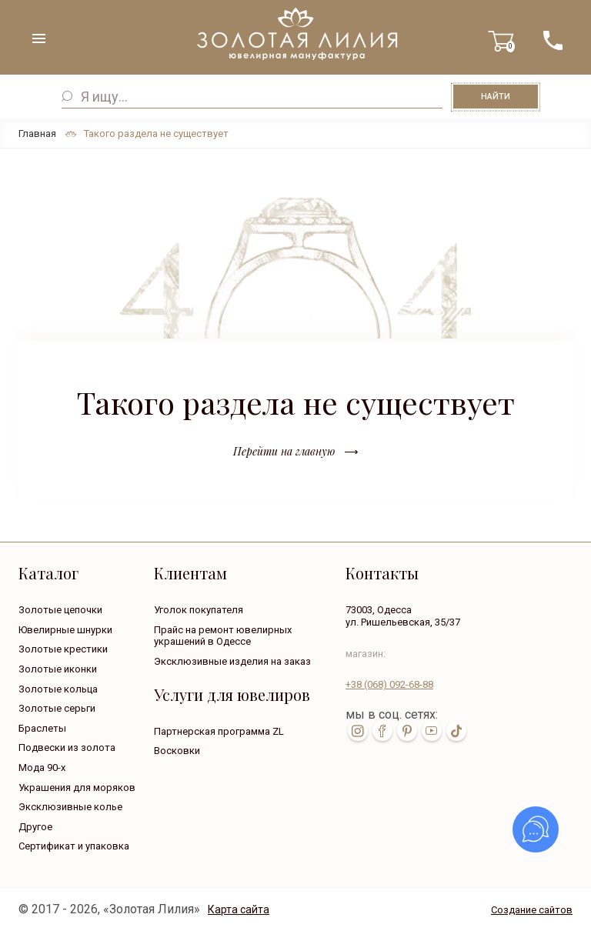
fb (382, 731)
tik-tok (456, 731)
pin (407, 731)
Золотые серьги (56, 708)
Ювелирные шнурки (65, 630)
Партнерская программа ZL (219, 731)
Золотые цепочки (60, 610)
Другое (35, 827)
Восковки (177, 750)
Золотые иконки (57, 669)
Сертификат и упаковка (73, 846)
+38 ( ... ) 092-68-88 (552, 40)
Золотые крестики (63, 649)
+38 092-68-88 (389, 684)
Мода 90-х (41, 767)
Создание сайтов (532, 910)
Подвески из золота (66, 747)
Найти (495, 97)
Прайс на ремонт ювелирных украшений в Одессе (223, 636)
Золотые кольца (58, 689)
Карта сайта (238, 909)
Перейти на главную (284, 451)
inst (358, 731)
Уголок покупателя (198, 610)
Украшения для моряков (76, 787)
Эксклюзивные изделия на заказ (232, 661)
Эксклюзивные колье (70, 807)
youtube (432, 731)
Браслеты (42, 728)
